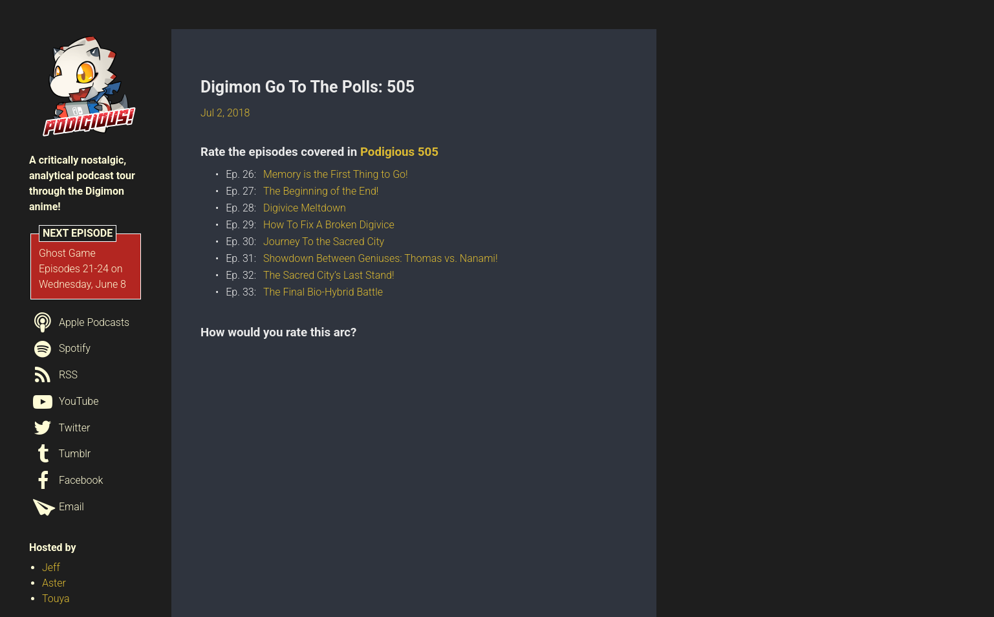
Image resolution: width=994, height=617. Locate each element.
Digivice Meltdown (304, 208)
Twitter (59, 428)
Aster (54, 583)
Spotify (60, 348)
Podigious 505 (399, 152)
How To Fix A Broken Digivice (328, 225)
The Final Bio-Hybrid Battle (323, 292)
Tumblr (60, 454)
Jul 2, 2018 (225, 113)
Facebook (66, 480)
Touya (56, 598)
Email (56, 507)
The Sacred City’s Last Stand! (328, 275)
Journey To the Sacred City (323, 241)
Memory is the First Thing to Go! (335, 174)
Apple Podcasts (79, 322)
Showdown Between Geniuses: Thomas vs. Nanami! (380, 258)
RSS (53, 375)
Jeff (51, 567)
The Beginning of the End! (320, 191)
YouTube (63, 401)
